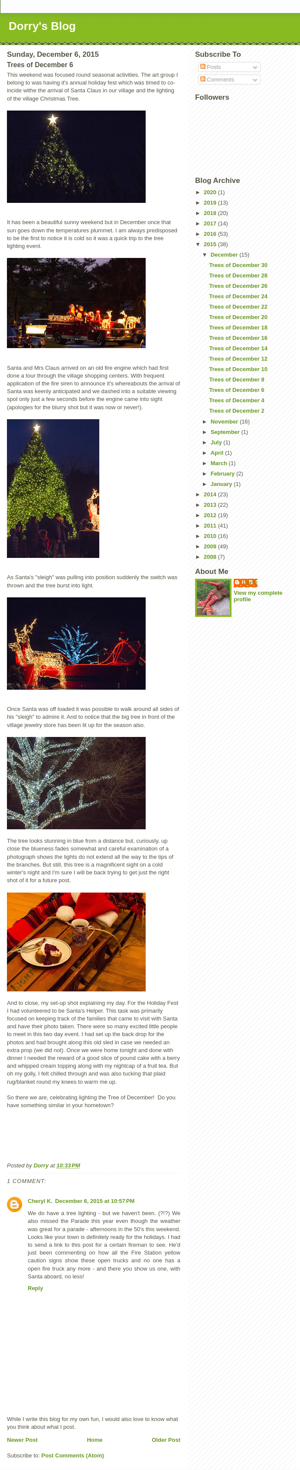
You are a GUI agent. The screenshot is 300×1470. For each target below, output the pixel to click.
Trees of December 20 (238, 317)
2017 (211, 223)
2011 (211, 525)
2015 (211, 244)
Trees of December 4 (236, 400)
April (218, 453)
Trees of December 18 (238, 327)
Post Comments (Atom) (73, 1455)
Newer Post (22, 1440)
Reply (35, 1288)
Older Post (166, 1440)
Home (94, 1440)
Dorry (250, 582)
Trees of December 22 (238, 306)
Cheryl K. (40, 1201)
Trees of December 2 (236, 410)
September (226, 432)
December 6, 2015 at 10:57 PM (94, 1201)
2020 (211, 192)
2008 (211, 557)
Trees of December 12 (238, 358)
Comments (217, 79)
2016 (211, 234)
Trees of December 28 (238, 275)
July (217, 442)
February (223, 473)
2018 (211, 213)
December (225, 254)
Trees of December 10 (238, 369)
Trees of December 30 (238, 265)
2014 (211, 494)
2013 (211, 505)
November (225, 421)
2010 (211, 536)
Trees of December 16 (238, 338)
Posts (210, 67)
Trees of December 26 (238, 286)
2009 (211, 546)
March (220, 463)
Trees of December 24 (238, 296)
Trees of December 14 (238, 348)
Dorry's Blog (42, 26)
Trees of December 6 (236, 390)
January (222, 484)
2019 (211, 202)
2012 (211, 515)
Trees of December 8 (236, 379)
